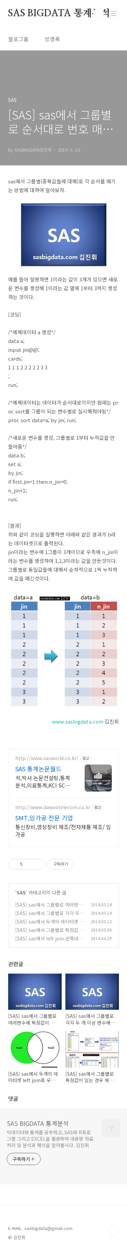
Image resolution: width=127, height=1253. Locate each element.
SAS (21, 892)
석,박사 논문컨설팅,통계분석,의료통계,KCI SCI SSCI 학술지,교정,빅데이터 (42, 781)
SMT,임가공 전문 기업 (44, 818)
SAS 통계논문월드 (38, 769)
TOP (113, 1231)
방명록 (52, 39)
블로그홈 (18, 39)
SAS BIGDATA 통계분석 (59, 13)
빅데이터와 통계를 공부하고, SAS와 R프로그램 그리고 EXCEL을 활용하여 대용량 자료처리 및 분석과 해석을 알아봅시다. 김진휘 (50, 1138)
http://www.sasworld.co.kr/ (47, 758)
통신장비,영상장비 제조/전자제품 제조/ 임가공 (63, 830)
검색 (98, 13)
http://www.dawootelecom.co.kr (52, 807)
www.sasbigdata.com (77, 721)
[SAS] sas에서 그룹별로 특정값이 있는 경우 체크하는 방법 (49, 933)
